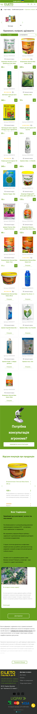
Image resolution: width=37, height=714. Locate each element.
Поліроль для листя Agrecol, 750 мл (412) (9, 161)
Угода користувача (25, 683)
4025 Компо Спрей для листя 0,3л (9, 95)
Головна (1, 10)
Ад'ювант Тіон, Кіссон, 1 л (27, 294)
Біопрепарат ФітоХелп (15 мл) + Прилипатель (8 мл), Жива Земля (9, 63)
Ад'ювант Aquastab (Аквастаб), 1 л (9, 328)
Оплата (22, 677)
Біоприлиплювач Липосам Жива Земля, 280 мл (9, 294)
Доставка (23, 675)
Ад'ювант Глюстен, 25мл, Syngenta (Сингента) (9, 228)
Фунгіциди (10, 26)
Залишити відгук (10, 59)
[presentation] (1, 22)
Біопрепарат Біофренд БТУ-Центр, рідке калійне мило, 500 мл (27, 195)
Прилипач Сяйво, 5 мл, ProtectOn (28, 327)
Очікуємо (27, 265)
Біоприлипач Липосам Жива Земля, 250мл (9, 396)
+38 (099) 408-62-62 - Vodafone (9, 679)
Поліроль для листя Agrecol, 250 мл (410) (28, 128)
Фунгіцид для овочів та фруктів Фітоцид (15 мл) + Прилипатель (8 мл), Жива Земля (9, 129)
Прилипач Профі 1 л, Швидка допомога (9, 362)
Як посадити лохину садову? (11, 587)
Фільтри (9, 35)
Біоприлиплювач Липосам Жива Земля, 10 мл (9, 261)
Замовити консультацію (19, 444)
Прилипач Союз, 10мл (27, 361)
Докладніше (19, 616)
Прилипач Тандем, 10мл (9, 194)
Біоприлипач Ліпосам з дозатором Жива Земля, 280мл (28, 228)
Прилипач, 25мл (28, 94)
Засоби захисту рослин (17, 9)
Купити (15, 67)
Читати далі (6, 605)
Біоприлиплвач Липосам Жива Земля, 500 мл (27, 62)
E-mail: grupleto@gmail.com (8, 683)
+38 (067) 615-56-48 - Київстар (9, 681)
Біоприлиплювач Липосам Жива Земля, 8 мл (28, 261)
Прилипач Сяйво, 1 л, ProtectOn (27, 161)
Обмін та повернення (26, 680)
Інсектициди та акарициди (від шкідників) (26, 26)
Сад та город (7, 9)
